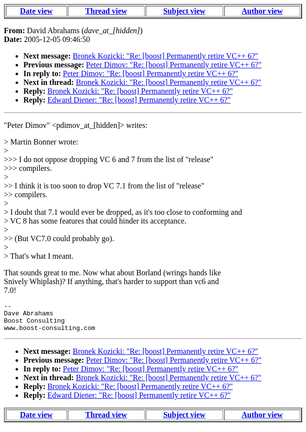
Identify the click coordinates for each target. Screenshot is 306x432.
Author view (262, 11)
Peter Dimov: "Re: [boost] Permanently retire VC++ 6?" (174, 65)
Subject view (184, 11)
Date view (36, 11)
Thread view (106, 11)
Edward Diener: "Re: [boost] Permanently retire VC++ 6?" (138, 100)
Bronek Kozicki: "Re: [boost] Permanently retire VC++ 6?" (165, 56)
